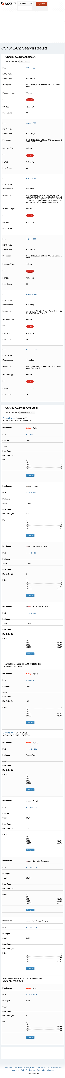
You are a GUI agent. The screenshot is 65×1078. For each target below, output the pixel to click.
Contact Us (41, 1070)
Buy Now (30, 475)
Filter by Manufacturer (12, 61)
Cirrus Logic (9, 418)
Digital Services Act (28, 1070)
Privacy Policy (29, 1068)
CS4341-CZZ (31, 434)
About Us (50, 1070)
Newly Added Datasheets (13, 1068)
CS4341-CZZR (31, 749)
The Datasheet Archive (8, 3)
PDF (30, 100)
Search (41, 4)
